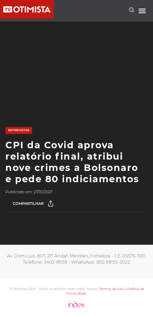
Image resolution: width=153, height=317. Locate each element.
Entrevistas (18, 130)
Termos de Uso (111, 289)
